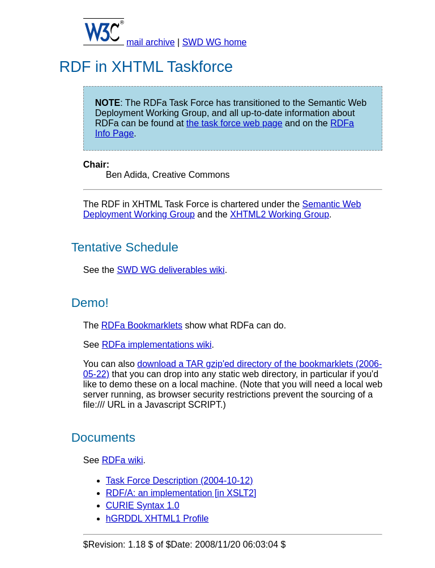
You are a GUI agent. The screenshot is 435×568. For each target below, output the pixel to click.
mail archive (150, 42)
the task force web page (234, 123)
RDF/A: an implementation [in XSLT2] (181, 493)
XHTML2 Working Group (279, 214)
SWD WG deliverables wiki (170, 270)
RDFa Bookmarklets (141, 325)
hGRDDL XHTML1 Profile (157, 518)
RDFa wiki (122, 460)
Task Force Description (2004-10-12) (179, 480)
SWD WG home (214, 42)
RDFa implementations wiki (157, 344)
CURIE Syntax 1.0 (143, 505)
